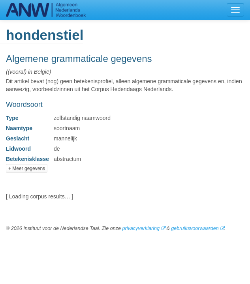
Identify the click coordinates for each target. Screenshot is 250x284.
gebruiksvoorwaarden (194, 228)
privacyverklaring (140, 228)
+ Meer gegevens (26, 168)
